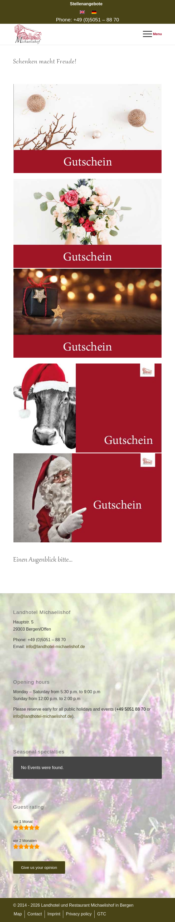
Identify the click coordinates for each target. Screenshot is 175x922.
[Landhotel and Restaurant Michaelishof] (72, 34)
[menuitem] (86, 4)
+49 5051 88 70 (131, 709)
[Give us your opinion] (39, 867)
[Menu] (150, 34)
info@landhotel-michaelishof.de (55, 646)
